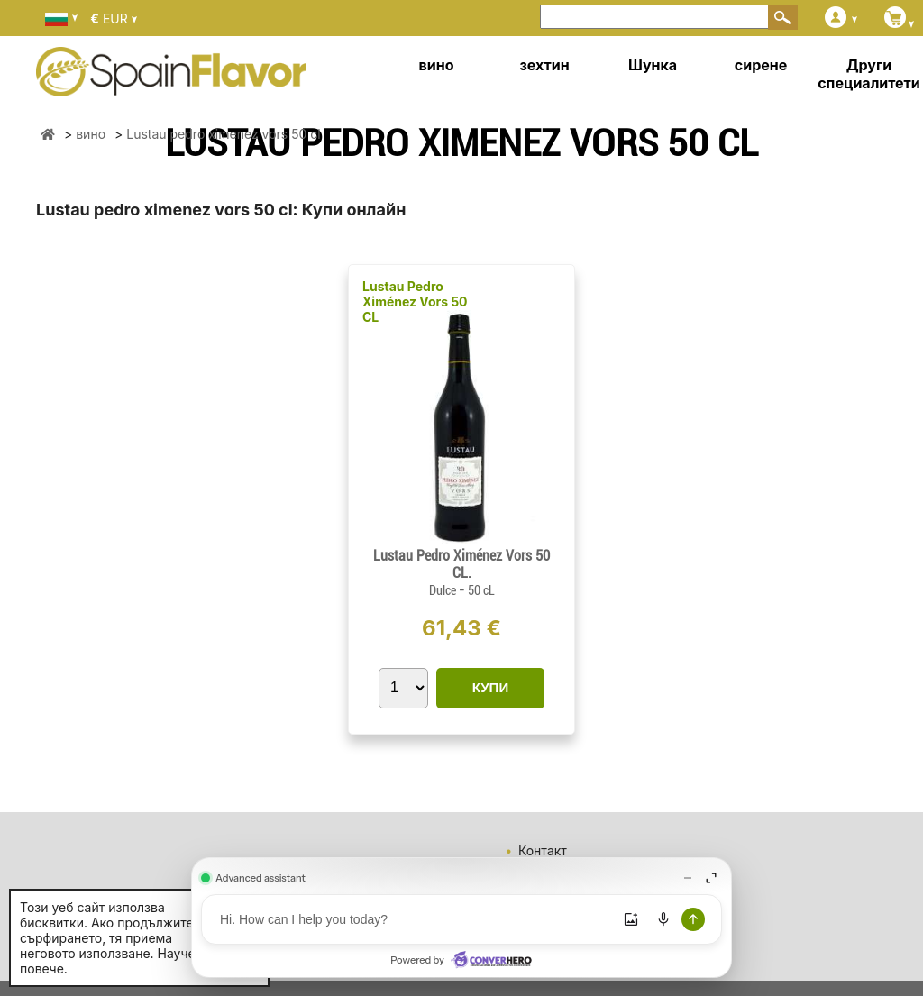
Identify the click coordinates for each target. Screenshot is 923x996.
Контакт (542, 850)
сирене (761, 65)
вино (436, 65)
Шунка (652, 65)
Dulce (444, 590)
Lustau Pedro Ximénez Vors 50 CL (415, 301)
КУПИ (490, 687)
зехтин (544, 65)
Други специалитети (869, 74)
